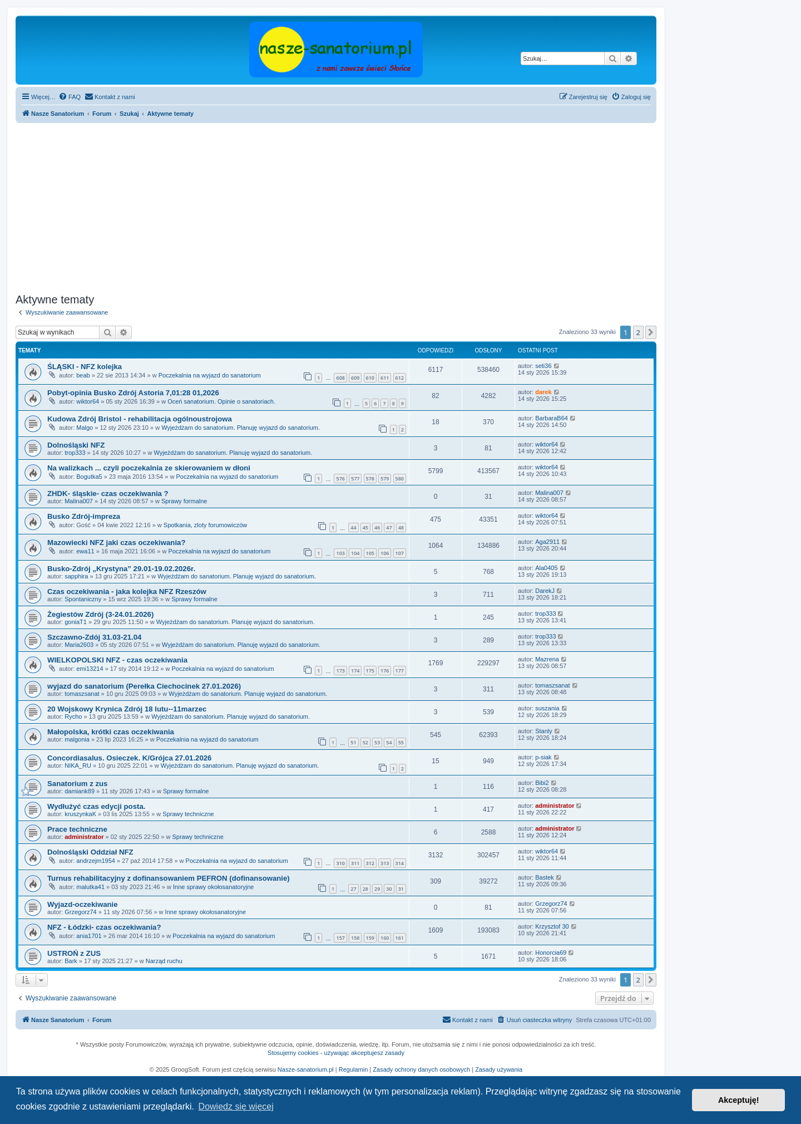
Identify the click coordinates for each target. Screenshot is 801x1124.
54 (389, 742)
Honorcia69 (550, 952)
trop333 (75, 452)
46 (377, 527)
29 (377, 888)
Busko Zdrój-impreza (83, 516)
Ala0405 (546, 568)
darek (543, 392)
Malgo (84, 427)
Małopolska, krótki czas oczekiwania (110, 732)
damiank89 (80, 791)
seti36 (543, 365)
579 (384, 478)
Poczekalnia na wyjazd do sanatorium (210, 375)
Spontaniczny (83, 599)
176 (384, 670)
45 (365, 527)
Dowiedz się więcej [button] (236, 1106)
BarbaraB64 (551, 418)
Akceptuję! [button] (738, 1100)
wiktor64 (87, 401)
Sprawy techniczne (188, 814)
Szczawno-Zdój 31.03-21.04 (94, 637)
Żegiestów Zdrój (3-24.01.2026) (100, 614)
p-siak (543, 757)
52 (365, 742)
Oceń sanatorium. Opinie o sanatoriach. (221, 401)
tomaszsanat (82, 693)
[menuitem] (69, 97)
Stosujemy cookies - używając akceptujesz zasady (336, 1052)
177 (399, 670)
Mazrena (547, 659)
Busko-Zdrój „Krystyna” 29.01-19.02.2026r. (121, 569)
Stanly (543, 731)
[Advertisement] (349, 206)
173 (340, 670)
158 (355, 937)
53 (377, 742)
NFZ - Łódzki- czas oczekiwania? (104, 927)
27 (353, 888)
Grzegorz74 (80, 912)
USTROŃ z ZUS (74, 953)
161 (399, 937)
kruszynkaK (80, 814)
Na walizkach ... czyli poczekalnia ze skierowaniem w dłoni (148, 468)
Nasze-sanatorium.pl (306, 1069)
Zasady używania (498, 1069)
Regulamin (353, 1069)
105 (370, 553)
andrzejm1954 (95, 860)
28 (365, 888)
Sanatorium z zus (77, 783)
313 (384, 863)
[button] (650, 332)
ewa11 (85, 551)
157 (340, 937)
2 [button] (638, 332)
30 (389, 888)
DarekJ (545, 590)
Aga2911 (547, 541)
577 (355, 478)
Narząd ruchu (164, 961)
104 (355, 553)
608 (340, 377)
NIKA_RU (78, 765)
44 (353, 527)
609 (355, 377)
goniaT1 (76, 622)
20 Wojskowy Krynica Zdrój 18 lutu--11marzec (126, 709)
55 (401, 742)
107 (399, 553)
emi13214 (89, 668)
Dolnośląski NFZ (76, 445)
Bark (71, 961)
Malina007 (79, 501)
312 (370, 863)
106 (384, 553)
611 (384, 377)
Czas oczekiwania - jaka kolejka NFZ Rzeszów (126, 591)
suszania (547, 708)
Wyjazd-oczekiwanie (82, 904)
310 (340, 863)
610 (370, 377)
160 (384, 937)
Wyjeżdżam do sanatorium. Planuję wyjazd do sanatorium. (240, 427)
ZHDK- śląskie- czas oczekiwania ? (108, 493)
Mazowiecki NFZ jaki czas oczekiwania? (116, 542)
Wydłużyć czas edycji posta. (96, 806)
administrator (554, 805)
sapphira (76, 576)
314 (399, 863)
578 (370, 478)
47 (389, 527)
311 (355, 863)
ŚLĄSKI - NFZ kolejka (84, 366)
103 (340, 553)
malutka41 (90, 887)
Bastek (544, 877)
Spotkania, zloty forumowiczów (205, 525)
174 (355, 670)
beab (83, 375)
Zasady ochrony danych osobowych (421, 1069)
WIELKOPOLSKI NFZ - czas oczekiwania (117, 660)
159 (370, 937)
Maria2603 (79, 644)
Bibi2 (541, 782)
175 (370, 670)
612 (399, 377)
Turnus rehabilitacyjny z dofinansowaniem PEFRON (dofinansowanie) (168, 878)
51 (353, 742)
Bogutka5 (89, 476)
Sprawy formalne (184, 501)
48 (401, 527)
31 (401, 888)
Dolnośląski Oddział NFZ (90, 852)
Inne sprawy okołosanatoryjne (213, 887)
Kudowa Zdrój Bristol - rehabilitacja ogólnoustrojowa (139, 419)
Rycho (73, 716)
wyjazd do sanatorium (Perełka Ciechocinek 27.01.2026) (144, 686)
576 (340, 478)
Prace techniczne (77, 829)
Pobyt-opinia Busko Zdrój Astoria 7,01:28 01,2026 (133, 393)
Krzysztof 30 (552, 926)
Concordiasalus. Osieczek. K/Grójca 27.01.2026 (129, 758)
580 (399, 478)
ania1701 (88, 935)
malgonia (77, 739)
